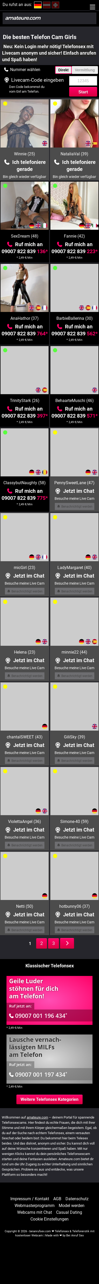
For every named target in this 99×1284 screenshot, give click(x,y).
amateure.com (37, 1117)
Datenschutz (77, 1199)
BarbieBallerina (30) (74, 318)
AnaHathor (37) (24, 318)
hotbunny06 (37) (74, 906)
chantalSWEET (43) (25, 736)
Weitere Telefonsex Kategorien (49, 1099)
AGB (57, 1199)
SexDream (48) (24, 236)
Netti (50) (24, 906)
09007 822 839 (25, 251)
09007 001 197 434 (38, 1074)
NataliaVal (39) (74, 153)
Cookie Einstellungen (49, 1219)
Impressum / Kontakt (29, 1199)
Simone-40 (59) (74, 821)
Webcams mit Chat (34, 1212)
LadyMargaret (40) (74, 567)
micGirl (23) (24, 567)
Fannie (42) (74, 236)
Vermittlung (85, 70)
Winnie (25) (24, 153)
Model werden (71, 1206)
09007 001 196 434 (38, 1015)
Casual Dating (69, 1212)
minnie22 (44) (74, 652)
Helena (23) (24, 652)
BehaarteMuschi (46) (74, 400)
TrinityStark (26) (24, 400)
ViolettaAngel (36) (24, 821)
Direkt (63, 70)
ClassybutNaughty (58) (24, 482)
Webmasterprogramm (35, 1206)
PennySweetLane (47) (74, 482)
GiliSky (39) (74, 736)
